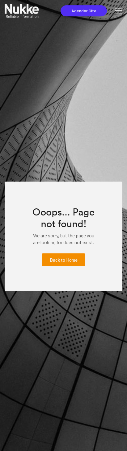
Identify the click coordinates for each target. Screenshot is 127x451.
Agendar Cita (83, 10)
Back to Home (64, 260)
